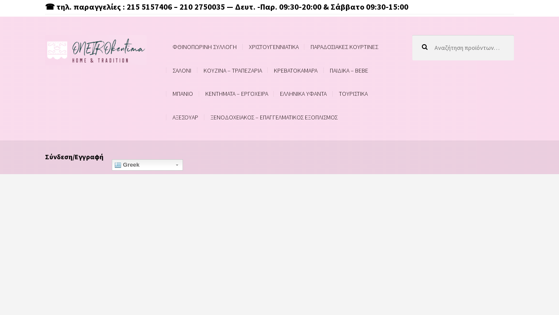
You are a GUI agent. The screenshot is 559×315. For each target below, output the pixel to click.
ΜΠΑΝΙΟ (183, 94)
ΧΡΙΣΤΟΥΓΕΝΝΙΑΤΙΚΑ (274, 47)
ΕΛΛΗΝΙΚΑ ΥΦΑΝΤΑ (303, 94)
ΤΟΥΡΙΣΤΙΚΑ (353, 94)
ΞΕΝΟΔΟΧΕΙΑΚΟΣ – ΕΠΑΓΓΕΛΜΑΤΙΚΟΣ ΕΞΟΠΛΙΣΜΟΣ (274, 117)
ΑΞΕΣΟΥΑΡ (185, 117)
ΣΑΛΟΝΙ (182, 70)
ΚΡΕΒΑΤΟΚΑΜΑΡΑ (295, 70)
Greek (127, 164)
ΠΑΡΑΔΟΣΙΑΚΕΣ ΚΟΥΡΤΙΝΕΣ (344, 47)
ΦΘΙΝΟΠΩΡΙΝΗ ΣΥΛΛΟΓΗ (205, 47)
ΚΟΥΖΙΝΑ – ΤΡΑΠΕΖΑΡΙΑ (233, 70)
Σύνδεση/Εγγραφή (74, 156)
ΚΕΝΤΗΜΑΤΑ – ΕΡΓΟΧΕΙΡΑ (236, 94)
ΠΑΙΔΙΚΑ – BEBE (349, 70)
